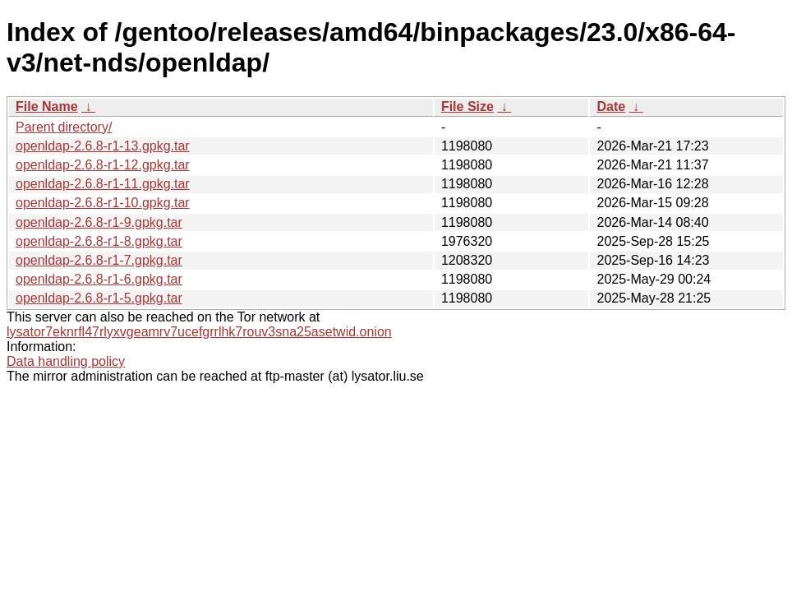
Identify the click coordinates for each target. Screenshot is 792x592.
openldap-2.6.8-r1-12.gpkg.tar (103, 165)
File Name (47, 106)
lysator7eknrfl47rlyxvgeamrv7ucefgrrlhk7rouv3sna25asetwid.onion (199, 332)
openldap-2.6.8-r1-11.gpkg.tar (103, 184)
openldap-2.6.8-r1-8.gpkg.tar (99, 241)
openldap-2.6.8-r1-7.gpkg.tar (99, 260)
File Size (467, 106)
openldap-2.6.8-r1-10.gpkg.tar (103, 203)
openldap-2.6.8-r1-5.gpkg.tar (99, 298)
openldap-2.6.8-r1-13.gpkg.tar (103, 146)
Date (610, 106)
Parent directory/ (64, 127)
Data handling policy (66, 361)
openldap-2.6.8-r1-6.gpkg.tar (99, 279)
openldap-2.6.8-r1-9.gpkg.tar (99, 222)
